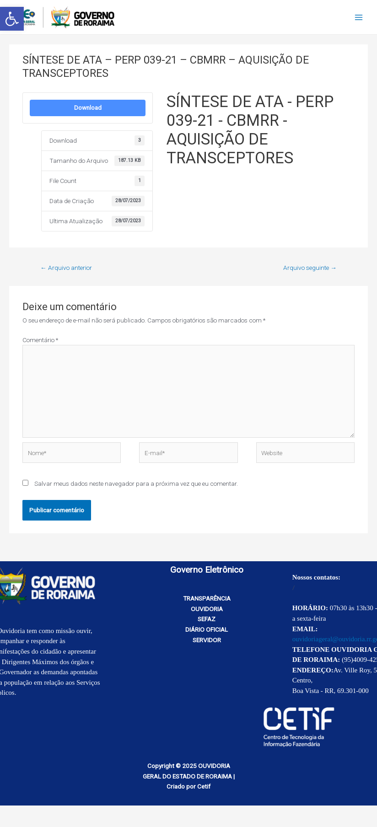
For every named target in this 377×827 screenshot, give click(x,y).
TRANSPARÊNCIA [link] (207, 598)
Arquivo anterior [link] (66, 267)
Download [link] (88, 107)
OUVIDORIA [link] (207, 608)
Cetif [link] (203, 786)
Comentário (40, 340)
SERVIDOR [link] (207, 640)
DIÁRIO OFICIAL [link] (206, 629)
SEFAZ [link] (206, 619)
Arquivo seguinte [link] (310, 267)
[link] (12, 19)
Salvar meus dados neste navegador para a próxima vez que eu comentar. (136, 483)
